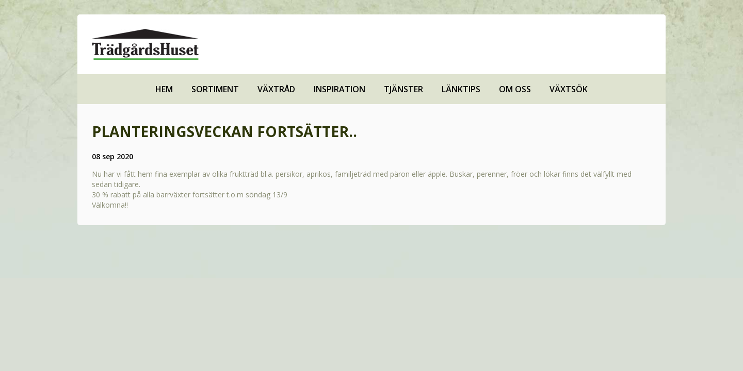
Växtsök (569, 89)
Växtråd (276, 89)
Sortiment (215, 89)
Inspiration (339, 89)
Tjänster (403, 89)
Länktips (461, 89)
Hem (164, 89)
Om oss (515, 89)
